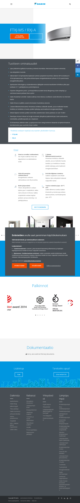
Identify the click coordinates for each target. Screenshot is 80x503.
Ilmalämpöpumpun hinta (64, 448)
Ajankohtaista (14, 401)
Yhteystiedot (46, 407)
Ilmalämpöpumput (64, 404)
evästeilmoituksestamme (32, 261)
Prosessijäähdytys (31, 430)
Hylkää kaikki (36, 266)
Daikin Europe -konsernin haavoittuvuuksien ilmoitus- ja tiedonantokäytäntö (64, 485)
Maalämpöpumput (64, 411)
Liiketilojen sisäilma (29, 413)
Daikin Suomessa (15, 411)
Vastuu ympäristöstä (14, 417)
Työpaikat (13, 421)
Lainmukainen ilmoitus (26, 498)
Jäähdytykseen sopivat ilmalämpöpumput (64, 415)
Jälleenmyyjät (14, 406)
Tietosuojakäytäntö (13, 501)
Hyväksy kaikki (19, 266)
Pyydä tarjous (47, 404)
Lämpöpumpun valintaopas (63, 444)
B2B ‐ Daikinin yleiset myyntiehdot (14, 425)
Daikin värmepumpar (63, 473)
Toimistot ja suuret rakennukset (30, 418)
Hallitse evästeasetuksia (54, 266)
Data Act (34, 501)
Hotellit (28, 427)
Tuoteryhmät (63, 467)
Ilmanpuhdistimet (31, 410)
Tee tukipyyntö (47, 415)
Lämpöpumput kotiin (30, 406)
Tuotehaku (62, 464)
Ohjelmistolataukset (48, 419)
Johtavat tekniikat (15, 414)
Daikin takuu (13, 429)
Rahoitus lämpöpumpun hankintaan (63, 434)
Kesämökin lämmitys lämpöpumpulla (63, 421)
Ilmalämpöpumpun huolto (64, 461)
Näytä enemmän (40, 207)
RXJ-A (14, 138)
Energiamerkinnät (64, 470)
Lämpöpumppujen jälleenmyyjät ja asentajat (48, 411)
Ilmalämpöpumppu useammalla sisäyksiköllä (64, 428)
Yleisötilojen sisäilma (29, 424)
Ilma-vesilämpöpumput (64, 408)
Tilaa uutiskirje (14, 409)
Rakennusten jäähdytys (30, 433)
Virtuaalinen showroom (29, 402)
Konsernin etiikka (25, 501)
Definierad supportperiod (63, 477)
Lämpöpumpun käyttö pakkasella (64, 439)
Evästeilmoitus (38, 498)
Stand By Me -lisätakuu (63, 452)
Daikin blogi (13, 404)
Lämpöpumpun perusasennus (63, 457)
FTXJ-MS (15, 134)
